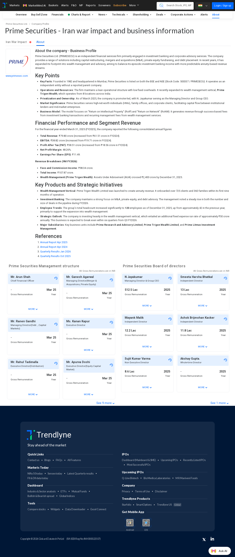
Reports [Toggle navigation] (91, 5)
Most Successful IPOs (138, 464)
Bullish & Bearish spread (41, 496)
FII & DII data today (38, 478)
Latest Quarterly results (80, 473)
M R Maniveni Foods (187, 478)
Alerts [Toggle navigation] (64, 5)
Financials (57, 14)
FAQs (59, 460)
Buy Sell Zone (39, 14)
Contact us (33, 460)
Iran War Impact (19, 42)
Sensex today (55, 473)
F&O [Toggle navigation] (74, 5)
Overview (21, 14)
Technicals (119, 14)
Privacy (126, 491)
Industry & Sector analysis (42, 491)
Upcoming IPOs (169, 460)
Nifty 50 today (35, 473)
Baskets (53, 5)
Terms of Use (142, 491)
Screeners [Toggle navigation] (104, 5)
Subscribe (119, 5)
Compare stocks (37, 509)
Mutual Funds (79, 491)
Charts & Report (79, 14)
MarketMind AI (34, 5)
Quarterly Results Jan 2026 (55, 251)
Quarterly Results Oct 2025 (55, 256)
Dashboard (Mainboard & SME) (139, 460)
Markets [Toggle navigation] (14, 5)
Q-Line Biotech (130, 478)
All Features (74, 460)
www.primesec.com (17, 75)
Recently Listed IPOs (194, 460)
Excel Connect (98, 509)
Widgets (55, 509)
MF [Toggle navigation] (81, 5)
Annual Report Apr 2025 (53, 242)
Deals (160, 14)
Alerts (204, 14)
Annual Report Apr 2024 (53, 246)
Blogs (47, 460)
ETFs (63, 491)
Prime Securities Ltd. (17, 23)
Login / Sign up (222, 5)
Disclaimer (161, 491)
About (215, 14)
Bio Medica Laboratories (157, 478)
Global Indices (67, 496)
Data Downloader (75, 509)
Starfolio (126, 504)
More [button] (134, 5)
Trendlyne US (169, 504)
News (101, 14)
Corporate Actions (182, 14)
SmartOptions (144, 504)
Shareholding (141, 14)
